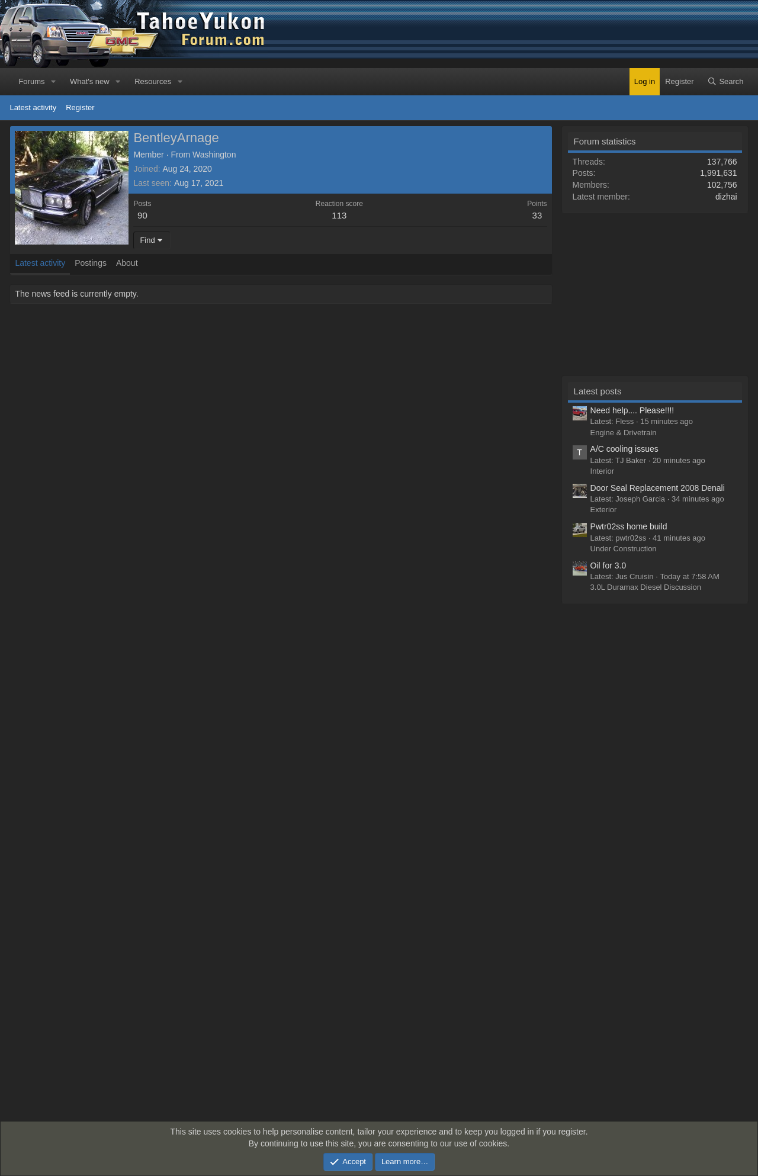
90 (142, 215)
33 (537, 215)
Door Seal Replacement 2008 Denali (657, 488)
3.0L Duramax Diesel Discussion (645, 587)
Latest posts (598, 391)
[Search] (725, 81)
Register (80, 107)
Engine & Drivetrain (623, 432)
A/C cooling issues (624, 449)
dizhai (726, 196)
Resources (152, 81)
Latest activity (32, 107)
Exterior (603, 509)
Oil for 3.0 (608, 565)
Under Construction (623, 548)
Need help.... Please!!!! (632, 410)
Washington (214, 154)
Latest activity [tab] (40, 263)
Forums (31, 81)
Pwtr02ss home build (628, 526)
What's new (90, 81)
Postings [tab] (91, 263)
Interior (602, 471)
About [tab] (127, 263)
